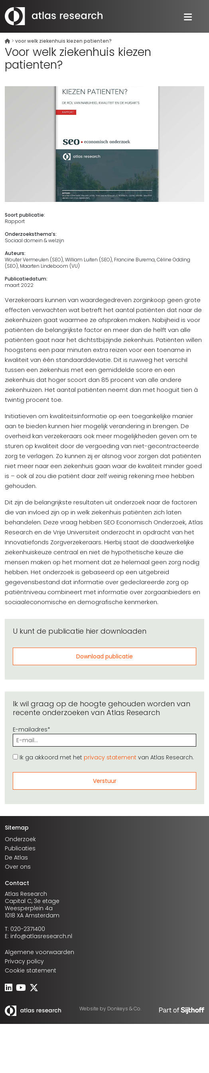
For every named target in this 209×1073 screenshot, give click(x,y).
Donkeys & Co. (124, 1008)
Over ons (18, 867)
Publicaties (20, 848)
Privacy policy (24, 961)
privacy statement (110, 757)
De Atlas (16, 858)
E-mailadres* (104, 734)
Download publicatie (104, 656)
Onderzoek (20, 839)
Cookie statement (30, 970)
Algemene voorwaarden (39, 952)
